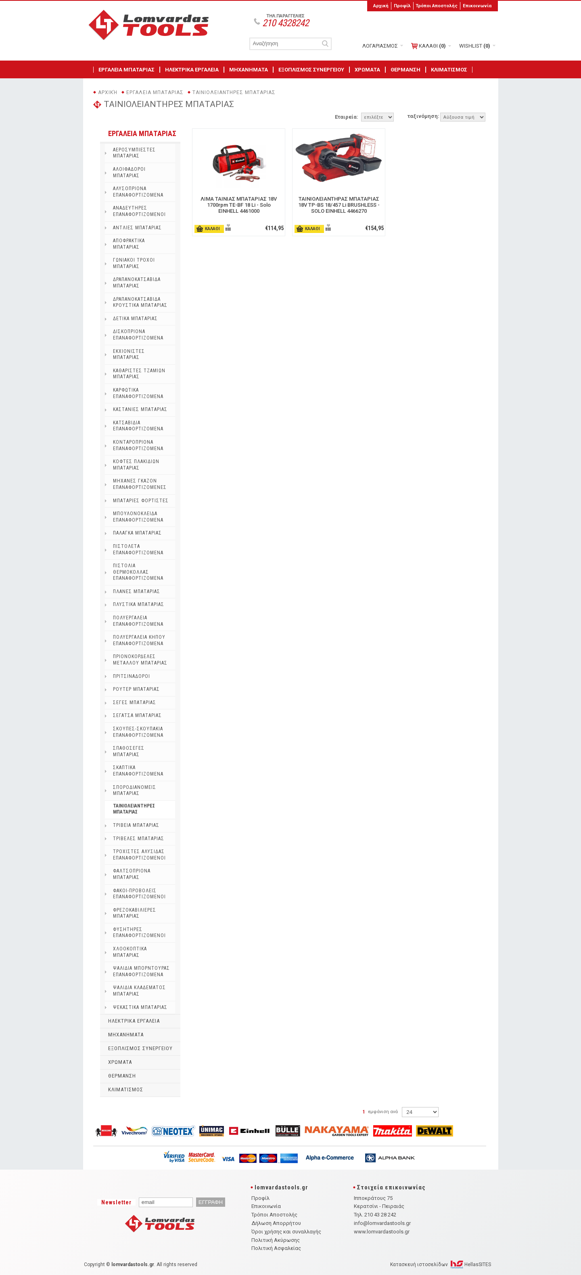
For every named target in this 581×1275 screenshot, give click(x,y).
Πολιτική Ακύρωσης (275, 1240)
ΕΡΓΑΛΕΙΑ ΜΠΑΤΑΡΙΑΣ (126, 70)
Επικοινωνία (477, 5)
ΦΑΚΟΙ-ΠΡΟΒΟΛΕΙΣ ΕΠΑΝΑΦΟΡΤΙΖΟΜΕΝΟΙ (139, 894)
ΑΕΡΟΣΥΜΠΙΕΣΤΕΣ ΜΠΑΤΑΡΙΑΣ (134, 153)
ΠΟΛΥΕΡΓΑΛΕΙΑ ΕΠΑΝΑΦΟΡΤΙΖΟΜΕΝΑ (138, 621)
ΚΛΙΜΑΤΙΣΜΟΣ (449, 70)
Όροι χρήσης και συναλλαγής (286, 1232)
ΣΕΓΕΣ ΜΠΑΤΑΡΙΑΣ (134, 702)
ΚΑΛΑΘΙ (428, 46)
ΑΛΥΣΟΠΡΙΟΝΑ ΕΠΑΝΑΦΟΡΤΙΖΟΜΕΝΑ (138, 192)
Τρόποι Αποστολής (437, 5)
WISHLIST (474, 46)
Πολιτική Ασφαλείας (276, 1248)
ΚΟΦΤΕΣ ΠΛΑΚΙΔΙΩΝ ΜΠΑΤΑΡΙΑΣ (136, 465)
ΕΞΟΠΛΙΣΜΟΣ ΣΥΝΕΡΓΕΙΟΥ (311, 70)
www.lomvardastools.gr (382, 1232)
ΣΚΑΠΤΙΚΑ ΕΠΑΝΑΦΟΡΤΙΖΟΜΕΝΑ (138, 771)
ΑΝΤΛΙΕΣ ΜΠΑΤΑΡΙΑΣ (137, 228)
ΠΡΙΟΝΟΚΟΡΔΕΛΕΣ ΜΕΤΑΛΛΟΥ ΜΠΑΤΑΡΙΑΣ (140, 660)
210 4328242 (285, 23)
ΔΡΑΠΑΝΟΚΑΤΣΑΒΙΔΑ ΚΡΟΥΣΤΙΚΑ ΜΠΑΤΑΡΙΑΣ (140, 302)
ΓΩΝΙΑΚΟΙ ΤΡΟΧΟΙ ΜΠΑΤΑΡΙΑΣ (134, 263)
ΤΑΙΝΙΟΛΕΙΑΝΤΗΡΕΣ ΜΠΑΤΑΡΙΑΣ (234, 92)
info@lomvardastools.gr (382, 1223)
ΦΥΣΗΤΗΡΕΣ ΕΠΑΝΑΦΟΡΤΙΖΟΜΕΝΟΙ (139, 933)
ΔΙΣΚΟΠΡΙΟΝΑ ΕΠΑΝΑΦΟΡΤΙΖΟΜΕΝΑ (138, 335)
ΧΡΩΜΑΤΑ (367, 70)
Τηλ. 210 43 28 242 (375, 1215)
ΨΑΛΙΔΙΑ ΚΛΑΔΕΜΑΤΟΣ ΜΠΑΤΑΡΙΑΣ (139, 991)
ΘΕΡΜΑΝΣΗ (405, 70)
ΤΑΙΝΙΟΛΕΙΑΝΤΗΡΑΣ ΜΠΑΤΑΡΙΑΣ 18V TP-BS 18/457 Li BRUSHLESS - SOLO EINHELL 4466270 (339, 205)
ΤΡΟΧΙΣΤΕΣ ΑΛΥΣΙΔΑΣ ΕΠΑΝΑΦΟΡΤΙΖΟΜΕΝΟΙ (139, 855)
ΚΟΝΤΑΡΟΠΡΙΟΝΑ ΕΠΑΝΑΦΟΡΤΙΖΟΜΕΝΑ (138, 445)
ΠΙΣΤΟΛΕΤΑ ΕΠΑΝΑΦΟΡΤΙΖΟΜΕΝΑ (138, 549)
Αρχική (381, 5)
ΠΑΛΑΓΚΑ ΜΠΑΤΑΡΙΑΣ (137, 533)
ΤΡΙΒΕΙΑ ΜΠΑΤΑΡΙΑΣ (136, 825)
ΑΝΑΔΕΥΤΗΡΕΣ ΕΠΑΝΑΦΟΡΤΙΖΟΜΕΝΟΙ (139, 211)
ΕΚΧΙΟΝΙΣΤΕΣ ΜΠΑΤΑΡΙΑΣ (129, 354)
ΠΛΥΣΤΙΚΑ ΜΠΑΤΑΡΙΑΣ (138, 604)
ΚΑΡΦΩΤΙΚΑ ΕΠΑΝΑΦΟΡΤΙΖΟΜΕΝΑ (138, 393)
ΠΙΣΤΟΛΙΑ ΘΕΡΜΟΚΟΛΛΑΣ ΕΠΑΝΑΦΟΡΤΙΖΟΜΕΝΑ (138, 572)
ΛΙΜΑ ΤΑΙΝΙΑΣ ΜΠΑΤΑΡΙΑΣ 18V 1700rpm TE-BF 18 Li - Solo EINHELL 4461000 (239, 205)
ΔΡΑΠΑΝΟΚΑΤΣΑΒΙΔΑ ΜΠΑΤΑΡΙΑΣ (137, 283)
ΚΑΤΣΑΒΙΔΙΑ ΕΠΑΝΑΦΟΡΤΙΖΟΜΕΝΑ (138, 426)
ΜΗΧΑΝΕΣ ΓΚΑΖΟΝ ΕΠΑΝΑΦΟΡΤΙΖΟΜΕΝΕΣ (140, 484)
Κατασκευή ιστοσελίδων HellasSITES (440, 1264)
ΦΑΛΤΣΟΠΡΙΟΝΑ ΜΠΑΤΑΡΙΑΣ (131, 874)
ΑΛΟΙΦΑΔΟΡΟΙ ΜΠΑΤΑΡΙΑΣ (129, 172)
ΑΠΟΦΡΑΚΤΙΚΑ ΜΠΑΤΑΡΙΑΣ (129, 244)
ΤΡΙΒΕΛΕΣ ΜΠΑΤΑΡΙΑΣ (138, 838)
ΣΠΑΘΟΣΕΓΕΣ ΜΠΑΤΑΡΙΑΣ (128, 751)
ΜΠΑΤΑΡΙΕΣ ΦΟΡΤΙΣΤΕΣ (141, 500)
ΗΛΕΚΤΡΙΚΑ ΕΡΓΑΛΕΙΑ (192, 70)
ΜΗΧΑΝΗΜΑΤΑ (248, 70)
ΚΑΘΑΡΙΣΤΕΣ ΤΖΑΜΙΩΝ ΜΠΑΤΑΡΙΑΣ (139, 374)
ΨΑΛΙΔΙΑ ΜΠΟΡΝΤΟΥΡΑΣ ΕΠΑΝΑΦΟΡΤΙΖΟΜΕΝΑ (141, 971)
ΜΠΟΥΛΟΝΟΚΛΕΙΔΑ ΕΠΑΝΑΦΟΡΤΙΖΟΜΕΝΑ (138, 517)
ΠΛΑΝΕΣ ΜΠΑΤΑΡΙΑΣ (136, 591)
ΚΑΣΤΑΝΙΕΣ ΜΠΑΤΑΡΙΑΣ (140, 409)
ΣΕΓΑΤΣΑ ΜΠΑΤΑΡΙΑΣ (137, 715)
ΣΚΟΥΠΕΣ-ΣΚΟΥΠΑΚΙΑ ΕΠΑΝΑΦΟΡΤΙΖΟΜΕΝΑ (138, 732)
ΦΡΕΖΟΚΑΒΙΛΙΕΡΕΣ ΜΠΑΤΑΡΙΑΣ (134, 913)
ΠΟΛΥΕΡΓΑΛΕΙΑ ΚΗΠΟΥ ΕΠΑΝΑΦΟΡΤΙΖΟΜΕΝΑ (139, 640)
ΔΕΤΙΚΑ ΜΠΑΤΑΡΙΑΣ (135, 318)
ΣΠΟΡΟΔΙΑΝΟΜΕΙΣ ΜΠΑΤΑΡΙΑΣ (134, 790)
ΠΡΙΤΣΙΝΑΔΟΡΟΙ (131, 676)
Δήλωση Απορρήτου (276, 1223)
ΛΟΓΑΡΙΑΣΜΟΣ (380, 46)
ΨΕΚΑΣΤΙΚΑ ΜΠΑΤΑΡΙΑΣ (140, 1007)
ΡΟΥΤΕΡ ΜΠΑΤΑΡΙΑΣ (136, 689)
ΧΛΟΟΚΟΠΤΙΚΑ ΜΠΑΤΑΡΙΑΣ (130, 952)
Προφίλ (402, 5)
